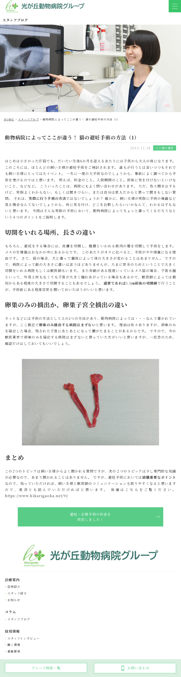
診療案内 (12, 579)
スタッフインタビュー (23, 638)
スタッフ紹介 (17, 593)
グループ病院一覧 (46, 667)
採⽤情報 (12, 631)
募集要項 (13, 651)
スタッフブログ (18, 619)
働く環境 (13, 645)
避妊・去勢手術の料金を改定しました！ (90, 517)
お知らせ (13, 600)
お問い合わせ (135, 668)
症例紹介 (13, 587)
